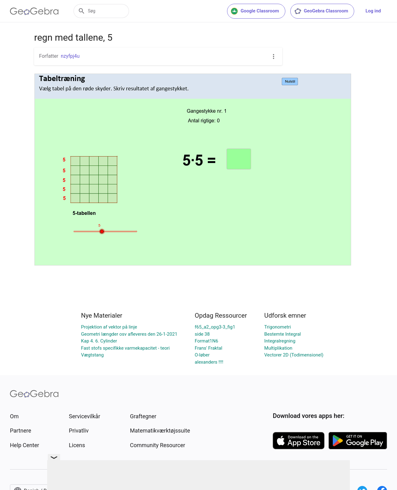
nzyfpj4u (70, 56)
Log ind (373, 11)
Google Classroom (255, 11)
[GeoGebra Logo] (34, 11)
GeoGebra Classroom (321, 11)
